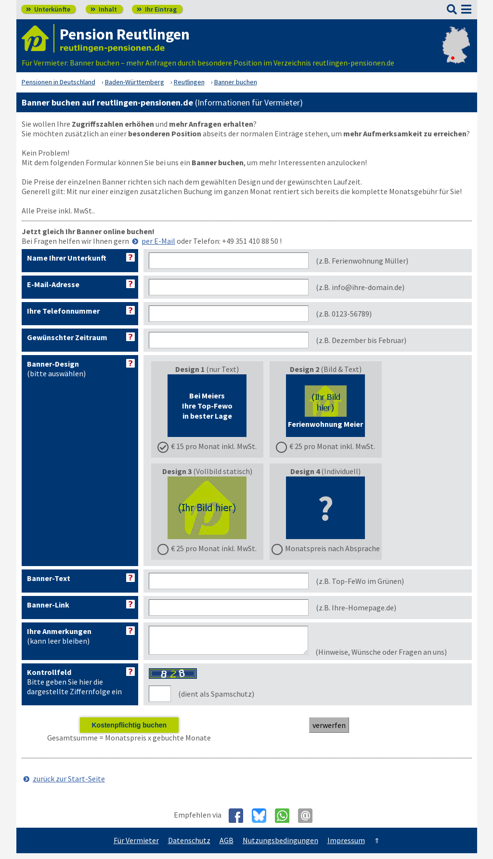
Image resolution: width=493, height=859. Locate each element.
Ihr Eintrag (157, 9)
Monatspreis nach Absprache (332, 548)
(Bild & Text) (325, 407)
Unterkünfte (48, 9)
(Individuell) (326, 509)
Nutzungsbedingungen (280, 846)
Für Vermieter (136, 846)
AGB (227, 846)
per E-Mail (158, 241)
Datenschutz (189, 846)
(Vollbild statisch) (207, 509)
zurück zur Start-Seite (69, 784)
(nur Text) (207, 407)
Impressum (346, 846)
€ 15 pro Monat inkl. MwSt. (214, 446)
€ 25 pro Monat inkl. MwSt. (332, 446)
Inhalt (104, 9)
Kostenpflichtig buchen (129, 731)
